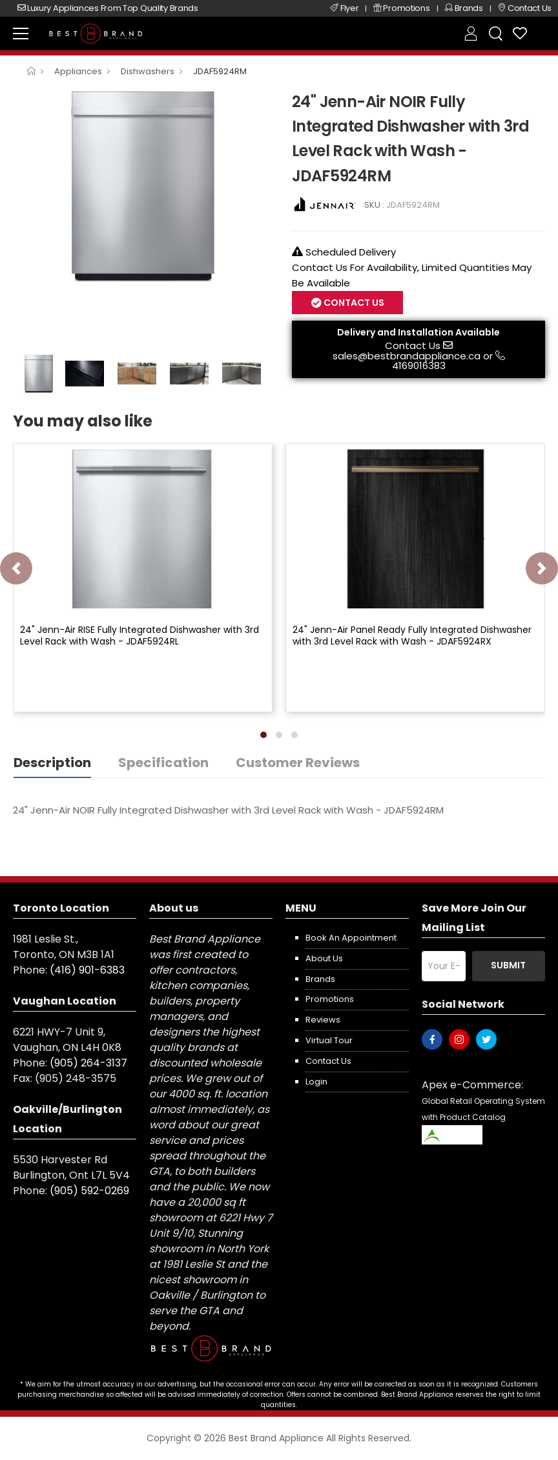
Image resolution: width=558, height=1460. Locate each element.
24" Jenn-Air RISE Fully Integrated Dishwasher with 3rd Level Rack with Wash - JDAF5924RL (139, 635)
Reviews (322, 1020)
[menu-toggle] (20, 33)
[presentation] (16, 568)
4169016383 (419, 365)
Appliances (78, 71)
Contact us (328, 1061)
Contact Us (353, 302)
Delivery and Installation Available (418, 332)
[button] (263, 734)
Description (52, 763)
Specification (163, 763)
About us (324, 958)
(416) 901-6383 (87, 970)
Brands (320, 979)
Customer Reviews (298, 763)
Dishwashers (147, 71)
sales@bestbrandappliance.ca (406, 356)
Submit (508, 965)
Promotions (329, 999)
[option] (143, 185)
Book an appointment (351, 938)
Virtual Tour (329, 1040)
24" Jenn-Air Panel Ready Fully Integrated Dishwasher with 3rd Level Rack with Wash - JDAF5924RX (412, 635)
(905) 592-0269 (89, 1190)
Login (316, 1081)
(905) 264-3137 (88, 1062)
